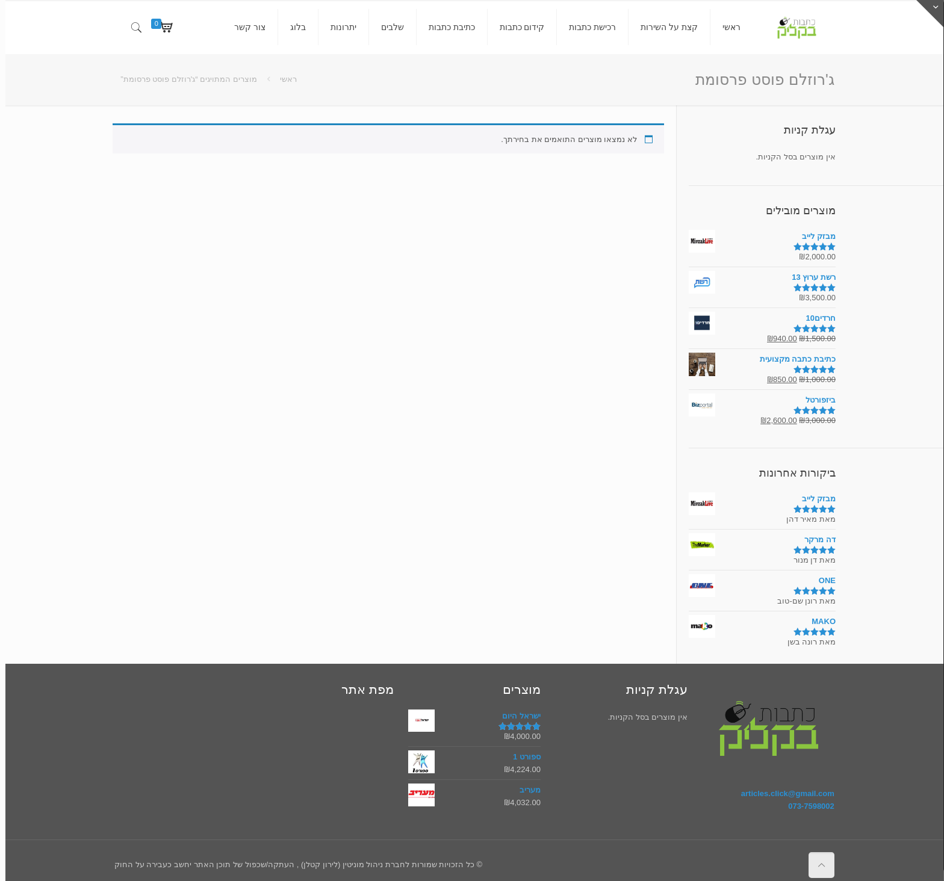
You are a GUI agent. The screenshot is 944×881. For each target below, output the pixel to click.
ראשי (283, 79)
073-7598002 (806, 806)
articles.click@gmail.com (782, 793)
